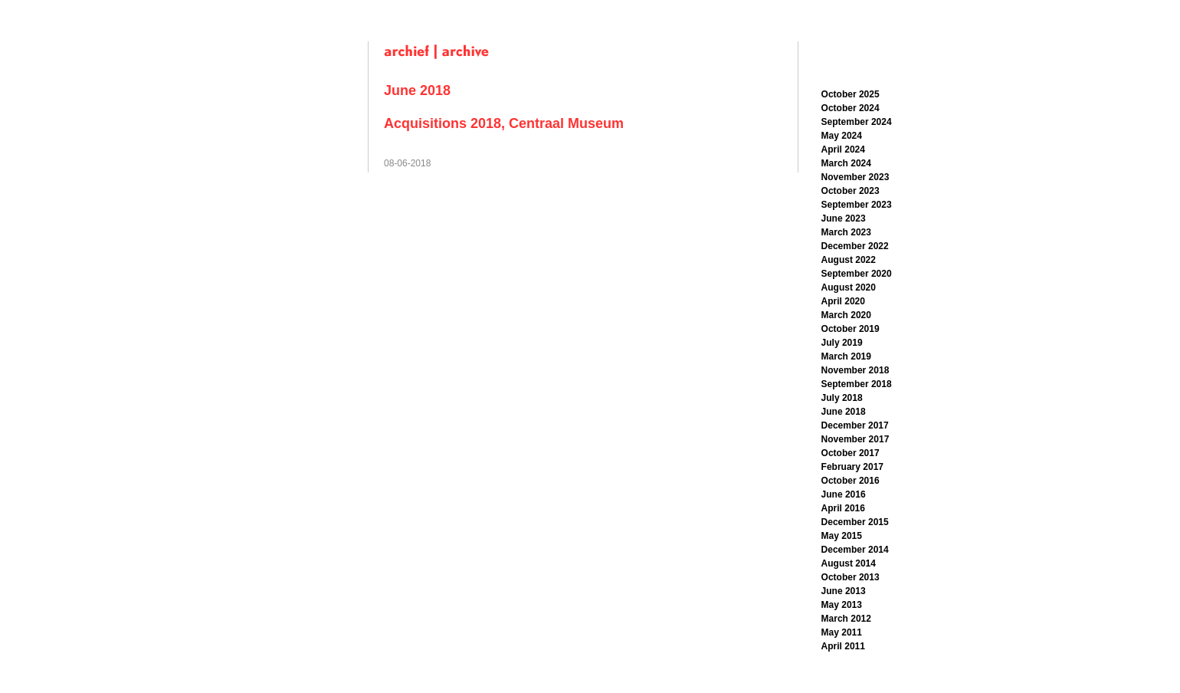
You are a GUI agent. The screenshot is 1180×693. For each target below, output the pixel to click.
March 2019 (846, 356)
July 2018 (842, 397)
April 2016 (843, 508)
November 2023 (855, 177)
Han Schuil (274, 13)
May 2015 (841, 535)
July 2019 (842, 342)
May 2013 (841, 604)
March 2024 (846, 163)
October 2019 (850, 329)
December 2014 (855, 549)
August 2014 (848, 563)
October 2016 (850, 480)
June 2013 (843, 591)
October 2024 (850, 108)
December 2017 (855, 425)
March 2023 (846, 232)
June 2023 (843, 218)
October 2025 (850, 94)
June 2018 (843, 411)
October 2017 (850, 453)
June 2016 (843, 494)
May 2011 (841, 632)
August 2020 (848, 287)
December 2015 (855, 522)
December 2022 (855, 246)
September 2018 (856, 384)
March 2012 (846, 618)
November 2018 (855, 370)
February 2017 (852, 466)
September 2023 (856, 204)
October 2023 (850, 191)
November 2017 (855, 439)
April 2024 (843, 149)
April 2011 (843, 646)
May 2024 (841, 135)
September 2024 (856, 122)
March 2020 (846, 315)
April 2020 (843, 301)
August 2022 (848, 260)
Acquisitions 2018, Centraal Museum (504, 123)
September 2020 (856, 273)
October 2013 (850, 577)
